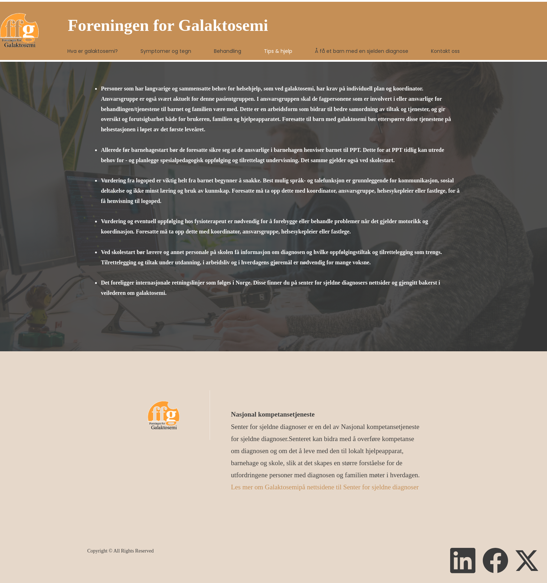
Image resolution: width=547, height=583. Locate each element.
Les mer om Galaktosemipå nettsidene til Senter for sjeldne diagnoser (325, 487)
